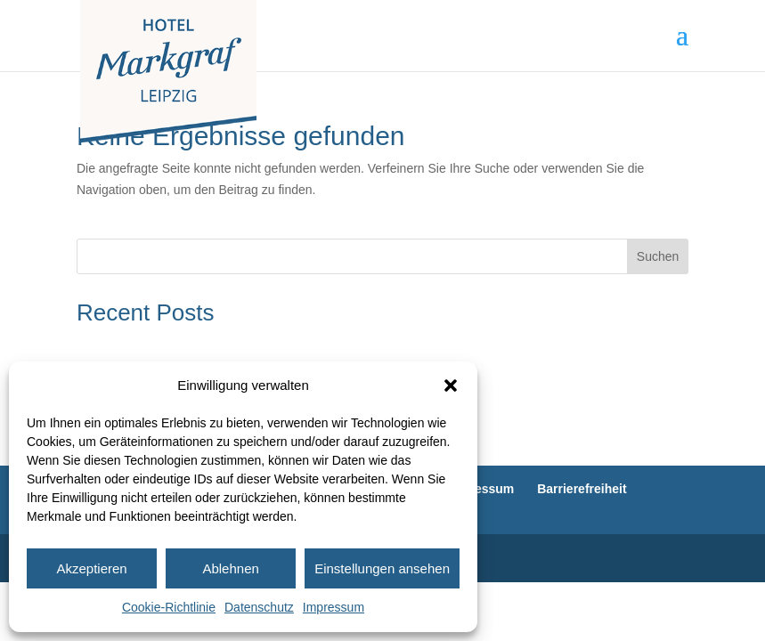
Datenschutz (259, 607)
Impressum (333, 607)
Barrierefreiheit (581, 489)
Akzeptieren (91, 568)
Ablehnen (230, 568)
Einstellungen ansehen (382, 568)
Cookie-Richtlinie (169, 607)
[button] (451, 385)
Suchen (658, 256)
